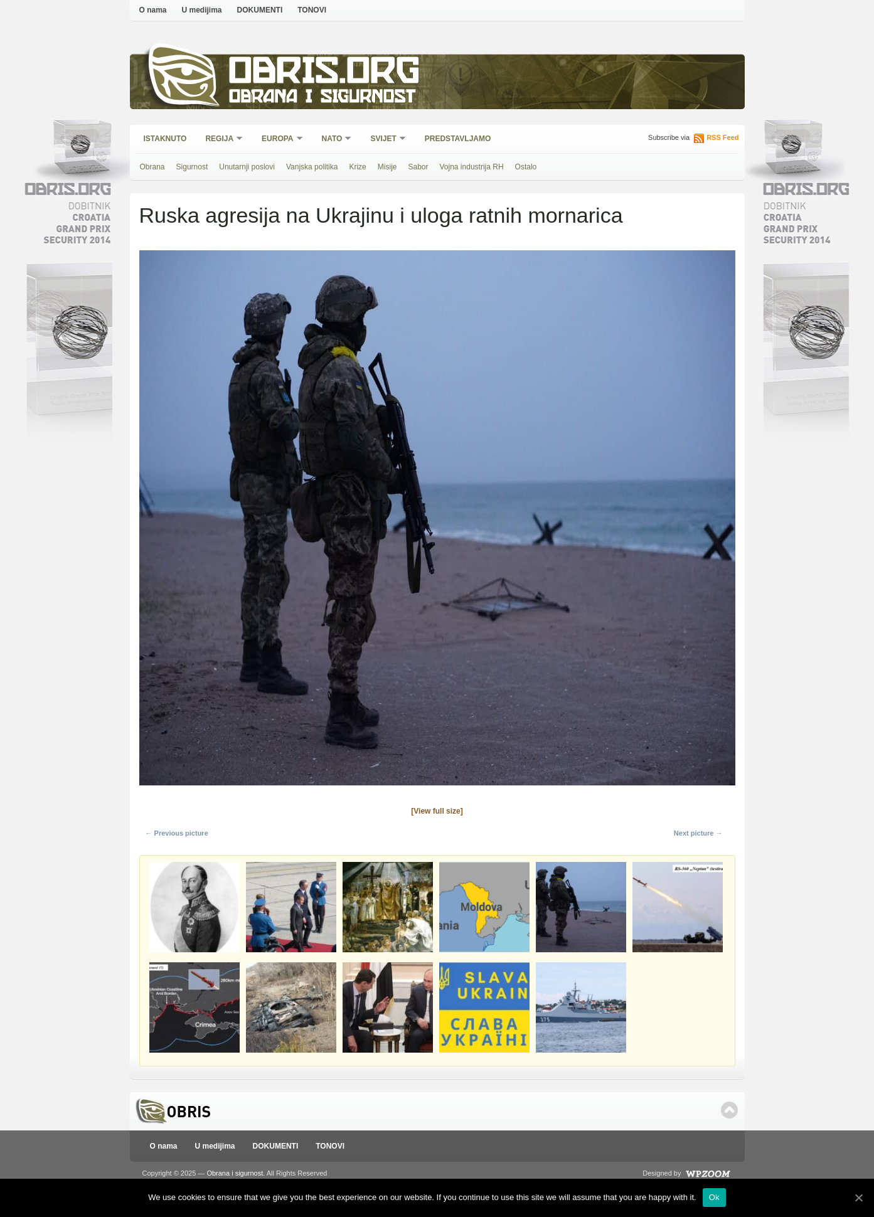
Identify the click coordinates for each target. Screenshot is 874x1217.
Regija (220, 139)
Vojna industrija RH (472, 166)
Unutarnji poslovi (247, 166)
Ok (714, 1197)
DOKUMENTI (260, 10)
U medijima (202, 10)
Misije (387, 166)
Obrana (152, 166)
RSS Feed (722, 137)
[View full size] (436, 811)
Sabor (418, 166)
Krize (357, 166)
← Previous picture (177, 833)
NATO (333, 139)
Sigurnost (192, 166)
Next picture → (698, 833)
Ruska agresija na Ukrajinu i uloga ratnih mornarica (381, 215)
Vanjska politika (312, 166)
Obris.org (324, 74)
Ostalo (526, 166)
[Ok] (858, 1197)
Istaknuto (165, 138)
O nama (153, 10)
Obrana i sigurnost (322, 98)
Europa (277, 139)
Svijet (383, 139)
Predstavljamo (458, 138)
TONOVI (311, 10)
